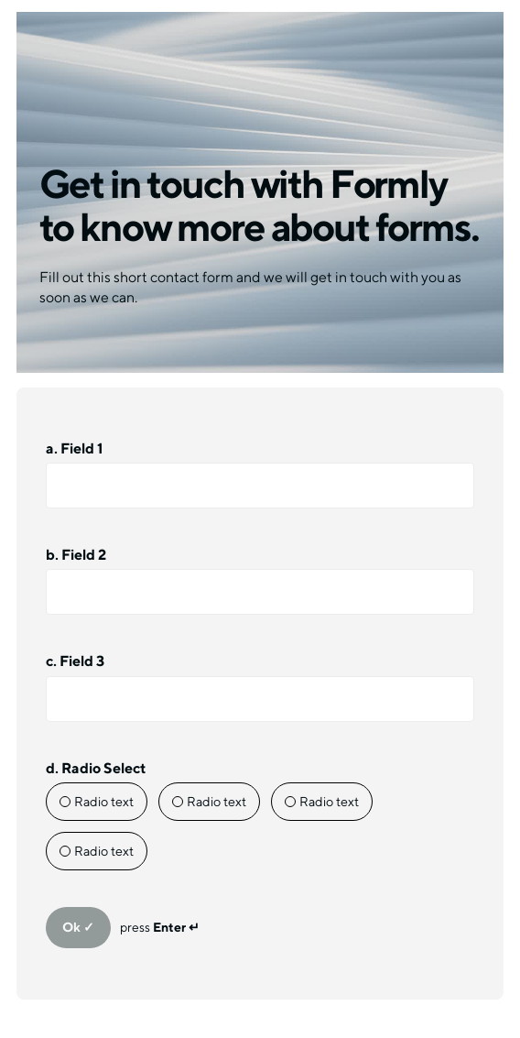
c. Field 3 (75, 661)
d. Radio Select (96, 768)
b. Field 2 (76, 554)
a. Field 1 (74, 448)
